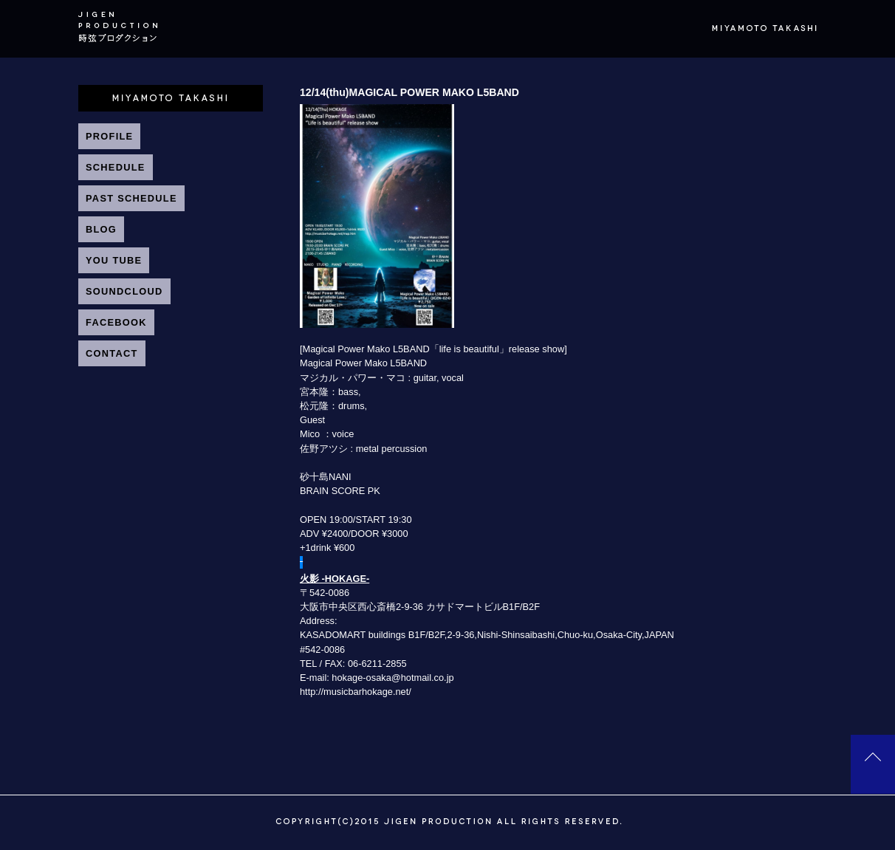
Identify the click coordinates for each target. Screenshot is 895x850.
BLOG (101, 229)
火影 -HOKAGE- (334, 578)
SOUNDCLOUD (124, 291)
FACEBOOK (116, 322)
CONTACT (112, 353)
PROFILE (109, 136)
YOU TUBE (114, 260)
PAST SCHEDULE (131, 198)
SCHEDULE (115, 167)
